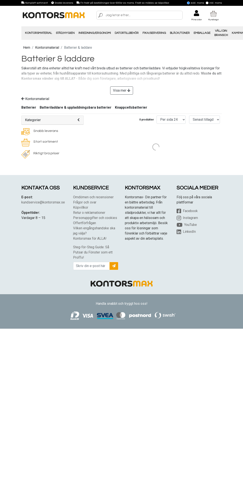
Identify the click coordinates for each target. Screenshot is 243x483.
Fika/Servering (154, 32)
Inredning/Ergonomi (94, 32)
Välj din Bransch (221, 33)
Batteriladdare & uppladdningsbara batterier (75, 107)
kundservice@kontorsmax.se (43, 202)
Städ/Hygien (65, 32)
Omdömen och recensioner (93, 197)
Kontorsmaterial (38, 32)
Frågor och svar (84, 202)
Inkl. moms (214, 3)
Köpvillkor (80, 207)
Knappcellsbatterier (131, 107)
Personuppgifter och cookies (95, 218)
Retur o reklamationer (89, 213)
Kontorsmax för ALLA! (90, 238)
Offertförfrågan (84, 223)
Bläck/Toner (180, 32)
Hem (26, 47)
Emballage (202, 32)
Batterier (28, 107)
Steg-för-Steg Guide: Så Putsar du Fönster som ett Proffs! (93, 252)
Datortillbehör (127, 32)
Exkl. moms (195, 3)
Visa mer (121, 90)
